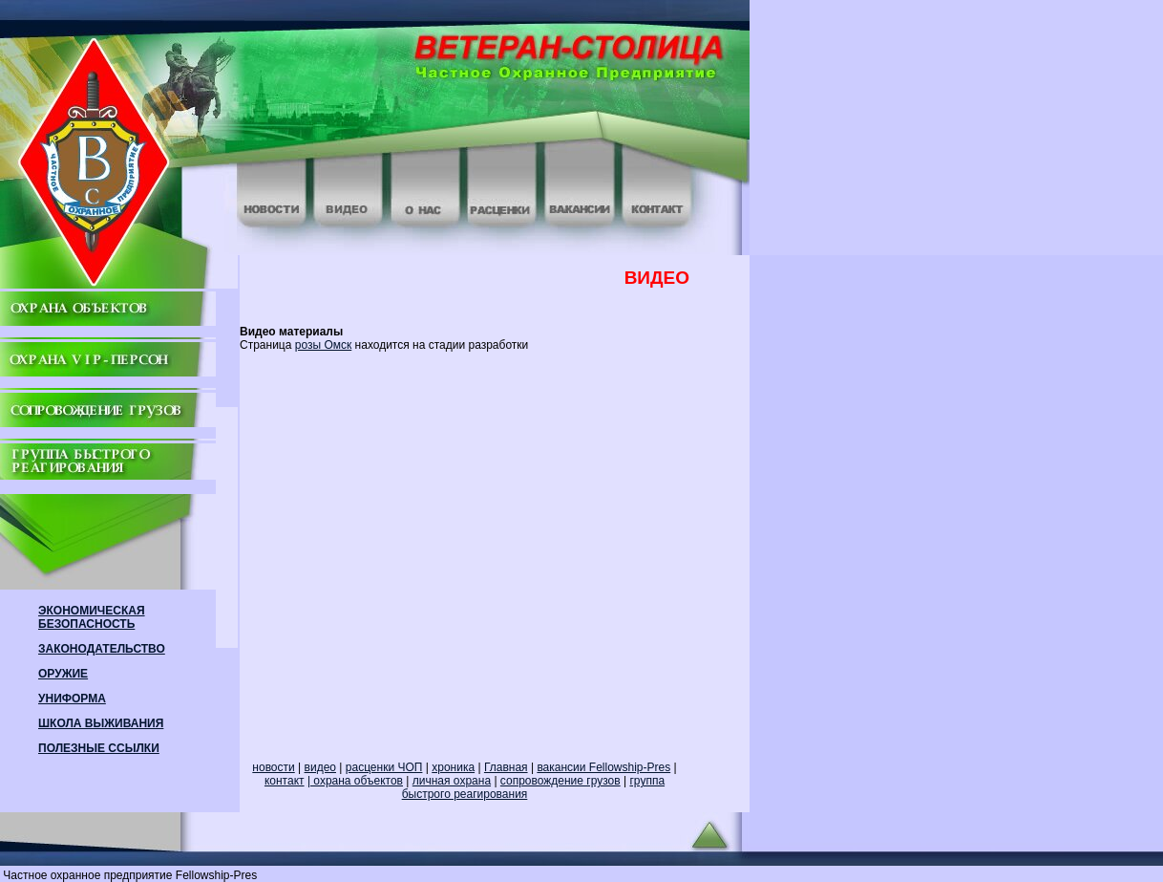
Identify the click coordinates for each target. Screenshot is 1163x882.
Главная (506, 767)
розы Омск (323, 345)
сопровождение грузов (560, 780)
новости (273, 767)
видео (320, 767)
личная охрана (451, 780)
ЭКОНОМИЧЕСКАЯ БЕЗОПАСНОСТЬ (91, 617)
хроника (453, 767)
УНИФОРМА (72, 698)
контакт (284, 780)
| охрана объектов (355, 780)
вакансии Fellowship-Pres (603, 767)
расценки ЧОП (384, 767)
